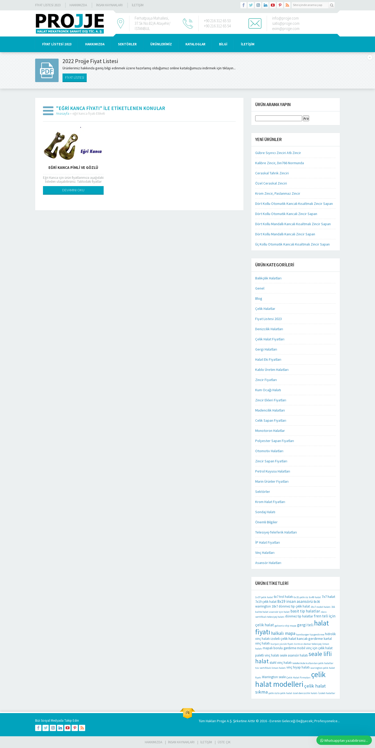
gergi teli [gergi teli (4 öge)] (305, 624)
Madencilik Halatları (270, 410)
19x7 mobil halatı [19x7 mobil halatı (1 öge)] (320, 607)
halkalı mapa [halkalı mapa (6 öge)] (283, 633)
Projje (221, 721)
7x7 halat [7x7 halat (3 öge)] (328, 596)
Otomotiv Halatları (269, 451)
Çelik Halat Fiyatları (269, 339)
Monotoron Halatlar (270, 430)
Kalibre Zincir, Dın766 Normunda (279, 163)
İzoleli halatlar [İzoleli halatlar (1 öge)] (326, 693)
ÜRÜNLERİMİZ (161, 44)
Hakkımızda (78, 5)
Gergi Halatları (266, 349)
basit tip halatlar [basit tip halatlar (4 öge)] (305, 611)
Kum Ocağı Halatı (268, 390)
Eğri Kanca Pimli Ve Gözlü (73, 167)
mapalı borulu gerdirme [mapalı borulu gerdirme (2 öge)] (279, 648)
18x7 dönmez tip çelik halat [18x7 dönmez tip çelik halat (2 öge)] (291, 606)
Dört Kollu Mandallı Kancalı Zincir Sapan (285, 234)
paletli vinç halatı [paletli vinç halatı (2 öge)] (267, 655)
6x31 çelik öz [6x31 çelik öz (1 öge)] (301, 597)
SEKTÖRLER (127, 44)
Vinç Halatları (264, 552)
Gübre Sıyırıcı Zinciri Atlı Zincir (278, 152)
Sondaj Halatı (265, 512)
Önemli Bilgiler (266, 522)
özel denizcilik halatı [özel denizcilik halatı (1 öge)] (305, 693)
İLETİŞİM (137, 5)
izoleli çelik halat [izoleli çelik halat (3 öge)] (283, 638)
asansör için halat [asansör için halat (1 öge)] (279, 612)
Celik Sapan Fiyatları (270, 420)
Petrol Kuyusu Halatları (272, 471)
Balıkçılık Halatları (268, 278)
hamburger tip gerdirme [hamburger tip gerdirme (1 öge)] (310, 634)
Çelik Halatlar (265, 308)
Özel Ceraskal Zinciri (271, 183)
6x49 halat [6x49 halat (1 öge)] (315, 597)
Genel (259, 288)
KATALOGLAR (195, 44)
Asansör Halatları (268, 562)
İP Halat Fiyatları (267, 542)
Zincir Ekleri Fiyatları (270, 400)
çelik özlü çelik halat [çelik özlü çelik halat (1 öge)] (280, 693)
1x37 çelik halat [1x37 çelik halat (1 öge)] (264, 597)
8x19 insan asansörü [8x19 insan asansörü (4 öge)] (295, 601)
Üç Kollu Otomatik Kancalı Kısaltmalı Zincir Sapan (292, 244)
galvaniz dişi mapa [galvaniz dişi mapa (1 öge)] (285, 625)
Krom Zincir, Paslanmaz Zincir (277, 193)
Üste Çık (224, 742)
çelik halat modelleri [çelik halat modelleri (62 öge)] (290, 679)
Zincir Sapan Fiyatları (271, 461)
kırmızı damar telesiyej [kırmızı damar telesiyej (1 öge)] (308, 644)
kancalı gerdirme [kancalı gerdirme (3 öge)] (310, 638)
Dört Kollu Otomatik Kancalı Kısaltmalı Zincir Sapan (294, 203)
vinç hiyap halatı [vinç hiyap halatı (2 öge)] (298, 667)
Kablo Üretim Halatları (272, 369)
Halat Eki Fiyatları (268, 359)
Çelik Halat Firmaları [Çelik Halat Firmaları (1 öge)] (298, 677)
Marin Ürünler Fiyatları (272, 481)
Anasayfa (62, 113)
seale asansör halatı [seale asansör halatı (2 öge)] (294, 655)
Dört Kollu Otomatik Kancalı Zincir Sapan (286, 213)
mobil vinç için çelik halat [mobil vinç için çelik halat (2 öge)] (315, 648)
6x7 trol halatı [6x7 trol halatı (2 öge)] (283, 596)
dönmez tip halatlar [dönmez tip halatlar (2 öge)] (299, 616)
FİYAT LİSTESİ (74, 77)
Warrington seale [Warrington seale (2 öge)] (274, 677)
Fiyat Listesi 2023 (47, 5)
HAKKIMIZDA (94, 44)
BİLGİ (223, 44)
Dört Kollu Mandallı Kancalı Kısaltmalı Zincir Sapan (293, 224)
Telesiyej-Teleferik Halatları (276, 532)
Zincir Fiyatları (266, 379)
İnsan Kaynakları (109, 5)
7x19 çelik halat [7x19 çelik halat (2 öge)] (266, 601)
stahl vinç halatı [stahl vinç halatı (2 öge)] (281, 662)
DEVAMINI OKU (73, 190)
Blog (258, 298)
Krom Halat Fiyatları (270, 501)
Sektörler (262, 491)
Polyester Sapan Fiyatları (274, 440)
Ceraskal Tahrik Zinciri (272, 173)
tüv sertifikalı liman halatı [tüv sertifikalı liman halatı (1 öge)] (270, 668)
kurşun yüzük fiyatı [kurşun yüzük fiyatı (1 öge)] (282, 644)
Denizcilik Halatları (269, 329)
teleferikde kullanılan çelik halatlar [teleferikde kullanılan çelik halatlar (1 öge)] (312, 663)
